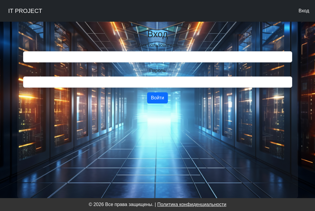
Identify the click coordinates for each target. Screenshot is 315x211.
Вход (304, 10)
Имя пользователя (157, 45)
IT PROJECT (25, 11)
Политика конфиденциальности (191, 204)
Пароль (157, 70)
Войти (157, 97)
